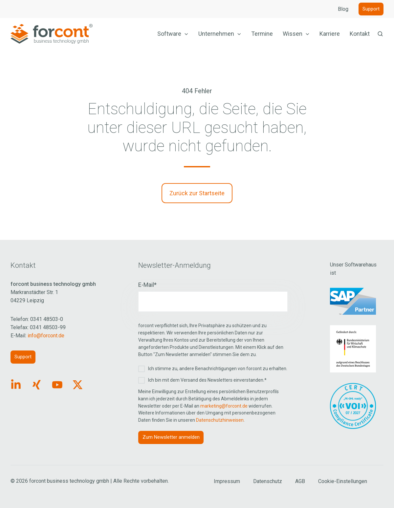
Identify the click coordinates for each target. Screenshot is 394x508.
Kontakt (360, 33)
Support (371, 9)
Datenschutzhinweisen (220, 420)
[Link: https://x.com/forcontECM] (77, 384)
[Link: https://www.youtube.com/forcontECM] (57, 384)
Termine (262, 33)
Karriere (329, 33)
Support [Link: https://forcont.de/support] (23, 357)
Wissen (292, 33)
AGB (300, 481)
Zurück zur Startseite (197, 193)
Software (169, 33)
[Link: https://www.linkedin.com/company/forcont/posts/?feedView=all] (16, 384)
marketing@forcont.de (224, 406)
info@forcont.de (46, 335)
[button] (380, 34)
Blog (343, 9)
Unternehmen (216, 33)
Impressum (227, 481)
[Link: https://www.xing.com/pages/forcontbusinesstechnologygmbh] (36, 384)
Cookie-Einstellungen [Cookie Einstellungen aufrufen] (342, 481)
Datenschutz (267, 481)
